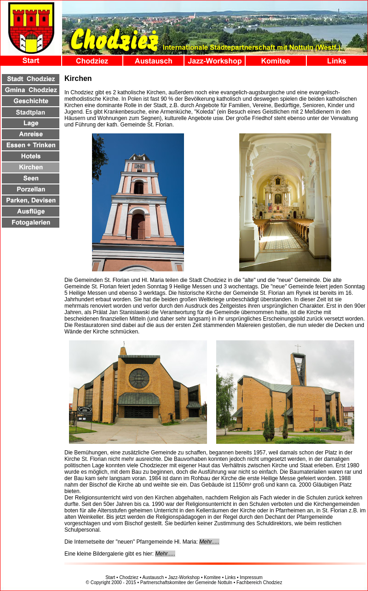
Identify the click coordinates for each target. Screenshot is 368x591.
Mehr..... (209, 542)
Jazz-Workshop (184, 577)
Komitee (212, 577)
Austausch (153, 577)
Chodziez (128, 577)
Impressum (251, 577)
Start (110, 577)
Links (230, 577)
